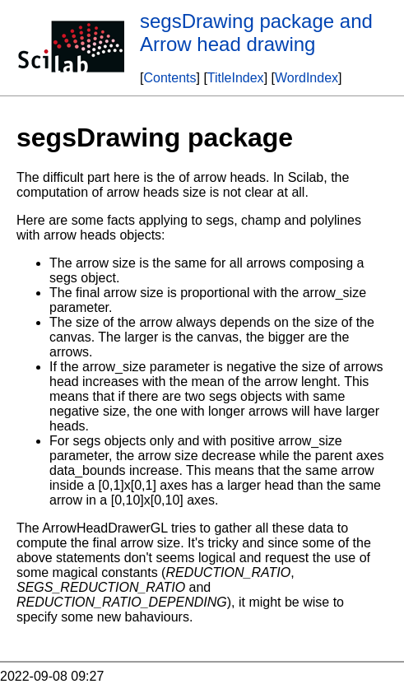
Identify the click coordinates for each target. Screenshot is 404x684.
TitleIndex (235, 78)
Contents (169, 78)
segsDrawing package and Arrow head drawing (256, 32)
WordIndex (306, 78)
